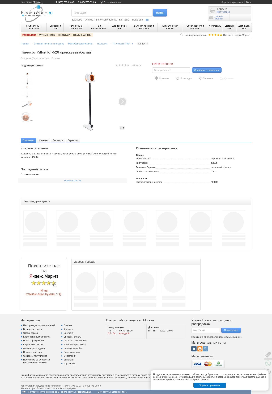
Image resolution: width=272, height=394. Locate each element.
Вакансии (137, 19)
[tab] (28, 140)
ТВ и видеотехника (98, 26)
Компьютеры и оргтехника (33, 26)
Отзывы (56, 58)
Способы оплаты (72, 336)
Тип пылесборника (146, 167)
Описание (26, 58)
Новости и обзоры (32, 352)
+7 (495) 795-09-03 (64, 2)
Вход (248, 2)
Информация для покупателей (39, 325)
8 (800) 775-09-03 (87, 2)
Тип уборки (142, 163)
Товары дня (64, 35)
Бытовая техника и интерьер (144, 26)
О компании (70, 356)
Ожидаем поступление (35, 356)
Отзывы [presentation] (43, 140)
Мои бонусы (103, 392)
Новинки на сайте (73, 348)
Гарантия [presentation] (73, 140)
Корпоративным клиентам (36, 336)
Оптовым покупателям (75, 340)
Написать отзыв (72, 180)
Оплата (89, 19)
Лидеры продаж (72, 352)
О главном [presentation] (28, 140)
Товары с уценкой (82, 35)
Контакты (124, 19)
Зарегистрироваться (232, 2)
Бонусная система (106, 19)
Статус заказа (30, 333)
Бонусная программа (75, 344)
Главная (25, 43)
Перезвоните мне (113, 2)
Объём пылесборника (147, 171)
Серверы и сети (55, 26)
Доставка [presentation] (58, 140)
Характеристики (40, 58)
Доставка (77, 19)
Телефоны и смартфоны (76, 26)
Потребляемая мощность (149, 182)
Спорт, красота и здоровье (195, 26)
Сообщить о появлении (206, 70)
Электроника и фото (119, 26)
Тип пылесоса (143, 158)
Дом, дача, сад (244, 26)
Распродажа (29, 35)
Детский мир (229, 26)
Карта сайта (70, 363)
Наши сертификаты (33, 340)
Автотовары (215, 25)
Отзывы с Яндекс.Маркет (236, 35)
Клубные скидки (47, 35)
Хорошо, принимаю (209, 385)
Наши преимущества (195, 35)
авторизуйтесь (119, 392)
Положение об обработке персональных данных (36, 361)
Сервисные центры (33, 344)
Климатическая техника (170, 26)
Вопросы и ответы (32, 329)
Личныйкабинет (216, 17)
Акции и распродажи (34, 348)
